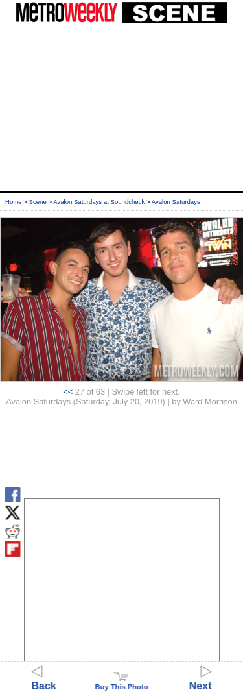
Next (200, 680)
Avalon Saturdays (176, 201)
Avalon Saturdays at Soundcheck (99, 201)
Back (44, 680)
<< (68, 392)
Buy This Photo (121, 683)
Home (13, 201)
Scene (38, 201)
